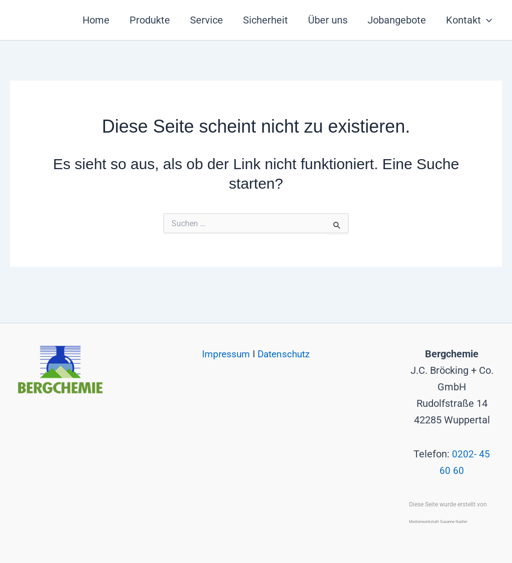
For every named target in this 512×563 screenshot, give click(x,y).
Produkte (150, 20)
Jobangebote (397, 20)
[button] (486, 20)
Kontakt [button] (469, 20)
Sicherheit (265, 20)
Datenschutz (285, 338)
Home (96, 20)
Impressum (225, 338)
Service (206, 20)
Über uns (328, 20)
